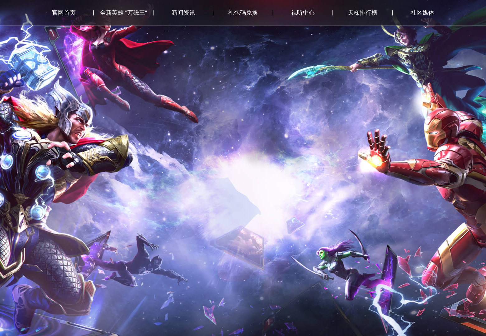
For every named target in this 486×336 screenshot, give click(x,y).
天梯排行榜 (362, 12)
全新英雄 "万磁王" (123, 12)
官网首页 (64, 12)
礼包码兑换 (243, 12)
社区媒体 (422, 12)
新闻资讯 (183, 12)
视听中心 (303, 12)
